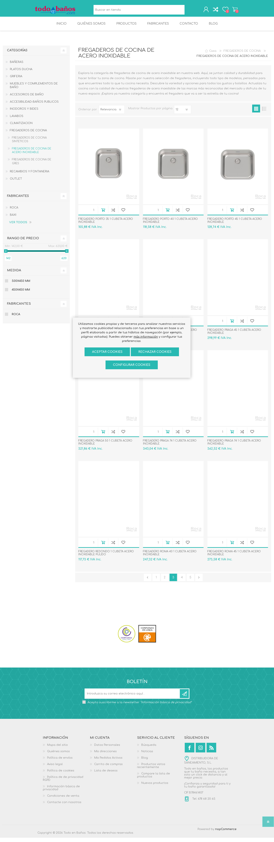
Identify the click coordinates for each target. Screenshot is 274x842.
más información (146, 336)
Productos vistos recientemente (151, 770)
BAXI (13, 219)
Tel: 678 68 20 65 (203, 803)
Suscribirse (184, 697)
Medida (14, 274)
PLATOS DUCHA (21, 73)
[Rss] (211, 752)
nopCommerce (226, 833)
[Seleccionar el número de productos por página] (182, 113)
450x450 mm (21, 293)
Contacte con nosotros (64, 806)
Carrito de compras (232, 10)
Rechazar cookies (154, 351)
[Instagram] (200, 752)
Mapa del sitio (57, 749)
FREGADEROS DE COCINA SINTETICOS (29, 143)
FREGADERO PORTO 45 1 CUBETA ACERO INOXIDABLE (234, 225)
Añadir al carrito (103, 214)
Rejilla (256, 113)
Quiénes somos (58, 755)
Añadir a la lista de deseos (123, 214)
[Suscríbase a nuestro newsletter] (132, 697)
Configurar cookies (131, 364)
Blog (144, 762)
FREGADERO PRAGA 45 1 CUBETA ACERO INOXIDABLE (234, 336)
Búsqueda (186, 11)
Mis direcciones (105, 755)
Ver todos (18, 226)
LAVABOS (16, 120)
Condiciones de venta (63, 800)
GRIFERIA (16, 80)
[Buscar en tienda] (138, 11)
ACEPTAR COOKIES (107, 351)
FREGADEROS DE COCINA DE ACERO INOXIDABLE (31, 154)
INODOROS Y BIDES (24, 113)
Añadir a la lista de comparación (113, 214)
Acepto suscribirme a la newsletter (140, 706)
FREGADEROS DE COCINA (28, 134)
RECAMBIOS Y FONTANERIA (29, 175)
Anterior (147, 581)
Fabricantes (19, 308)
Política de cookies (60, 774)
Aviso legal (55, 768)
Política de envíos (60, 762)
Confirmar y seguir (199, 581)
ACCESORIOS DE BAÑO (27, 98)
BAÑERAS (16, 66)
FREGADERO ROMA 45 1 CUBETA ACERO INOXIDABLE (234, 557)
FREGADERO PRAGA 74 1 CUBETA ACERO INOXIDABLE (170, 446)
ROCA (14, 211)
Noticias (147, 755)
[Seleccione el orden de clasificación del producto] (112, 113)
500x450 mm (21, 285)
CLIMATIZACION (21, 127)
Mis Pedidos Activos (108, 762)
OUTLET (16, 183)
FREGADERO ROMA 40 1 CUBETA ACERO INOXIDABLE (170, 557)
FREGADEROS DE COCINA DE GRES (31, 165)
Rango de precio (23, 242)
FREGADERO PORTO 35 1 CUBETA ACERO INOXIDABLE (105, 225)
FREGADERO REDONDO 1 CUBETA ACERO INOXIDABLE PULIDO (106, 557)
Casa (212, 55)
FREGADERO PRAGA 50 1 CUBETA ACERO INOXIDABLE (105, 446)
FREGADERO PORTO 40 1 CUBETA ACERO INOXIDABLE (170, 225)
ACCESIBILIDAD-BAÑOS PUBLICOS (34, 106)
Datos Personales (107, 749)
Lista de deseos (106, 774)
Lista (264, 113)
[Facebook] (189, 752)
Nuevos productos (154, 787)
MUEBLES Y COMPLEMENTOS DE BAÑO (34, 89)
